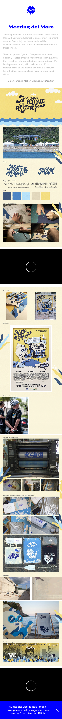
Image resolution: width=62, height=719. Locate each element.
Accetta (31, 713)
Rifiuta (41, 713)
